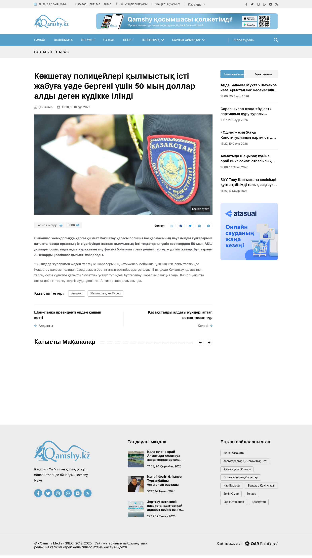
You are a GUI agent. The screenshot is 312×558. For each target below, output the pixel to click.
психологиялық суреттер (242, 482)
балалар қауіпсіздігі (238, 500)
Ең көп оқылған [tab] (263, 74)
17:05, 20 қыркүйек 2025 (164, 468)
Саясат (40, 40)
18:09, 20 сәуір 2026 (234, 96)
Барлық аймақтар (186, 40)
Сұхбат (109, 40)
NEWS (64, 52)
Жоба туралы (244, 40)
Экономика (63, 40)
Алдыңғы (43, 327)
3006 (73, 226)
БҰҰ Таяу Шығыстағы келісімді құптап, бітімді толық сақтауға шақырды (248, 182)
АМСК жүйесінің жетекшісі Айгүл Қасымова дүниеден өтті (59, 396)
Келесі (205, 327)
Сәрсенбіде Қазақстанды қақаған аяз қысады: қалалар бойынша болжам (183, 396)
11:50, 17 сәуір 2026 (234, 191)
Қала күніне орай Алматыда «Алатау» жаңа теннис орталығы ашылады (165, 458)
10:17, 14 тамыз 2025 (161, 493)
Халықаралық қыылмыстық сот (247, 464)
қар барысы (233, 491)
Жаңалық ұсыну (167, 4)
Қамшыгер (43, 107)
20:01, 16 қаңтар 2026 (110, 408)
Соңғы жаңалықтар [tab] (235, 74)
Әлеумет (88, 40)
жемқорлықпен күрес (109, 295)
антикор (78, 295)
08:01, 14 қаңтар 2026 (171, 408)
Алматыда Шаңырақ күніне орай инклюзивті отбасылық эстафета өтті (246, 158)
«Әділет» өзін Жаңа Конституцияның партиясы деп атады (248, 135)
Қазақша (195, 4)
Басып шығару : (49, 226)
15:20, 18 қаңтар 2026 (49, 408)
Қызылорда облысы (239, 473)
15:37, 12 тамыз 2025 (161, 518)
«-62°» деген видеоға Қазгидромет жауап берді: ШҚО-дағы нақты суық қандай (123, 396)
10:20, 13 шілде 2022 (74, 107)
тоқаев (254, 509)
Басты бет (43, 52)
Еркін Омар (232, 509)
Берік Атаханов (235, 518)
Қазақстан (262, 518)
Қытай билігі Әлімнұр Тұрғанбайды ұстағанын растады (164, 483)
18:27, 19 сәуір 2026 (234, 143)
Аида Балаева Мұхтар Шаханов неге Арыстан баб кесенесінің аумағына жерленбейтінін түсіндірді (248, 88)
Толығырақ (150, 40)
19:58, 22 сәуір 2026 (52, 4)
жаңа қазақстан (236, 455)
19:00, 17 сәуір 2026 (234, 167)
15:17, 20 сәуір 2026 (234, 120)
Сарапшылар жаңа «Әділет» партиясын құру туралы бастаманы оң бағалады (246, 111)
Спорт (128, 40)
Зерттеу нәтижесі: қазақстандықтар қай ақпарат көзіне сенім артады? (164, 508)
